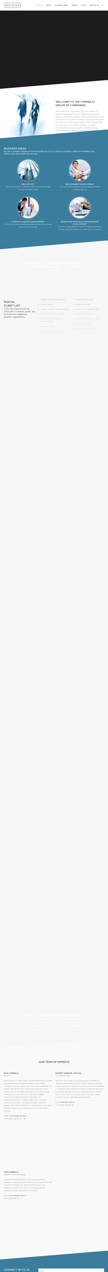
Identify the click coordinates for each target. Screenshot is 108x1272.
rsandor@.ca (67, 1102)
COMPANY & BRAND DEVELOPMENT (28, 222)
